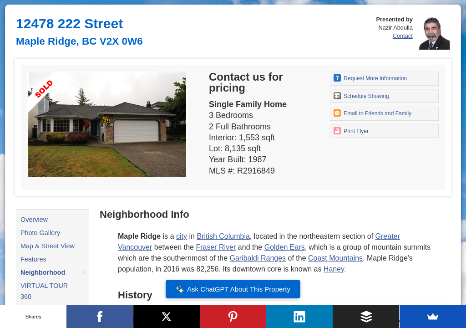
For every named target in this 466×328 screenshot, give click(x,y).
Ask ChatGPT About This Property (233, 289)
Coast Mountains (335, 258)
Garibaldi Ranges (257, 258)
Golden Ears (284, 247)
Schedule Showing (361, 95)
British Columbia (223, 236)
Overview (34, 219)
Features (33, 259)
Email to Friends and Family (372, 113)
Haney (334, 269)
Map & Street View (47, 246)
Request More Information (370, 78)
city (181, 236)
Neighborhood (42, 272)
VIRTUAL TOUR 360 (44, 291)
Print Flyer (351, 130)
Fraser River (216, 247)
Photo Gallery (40, 232)
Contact (403, 35)
